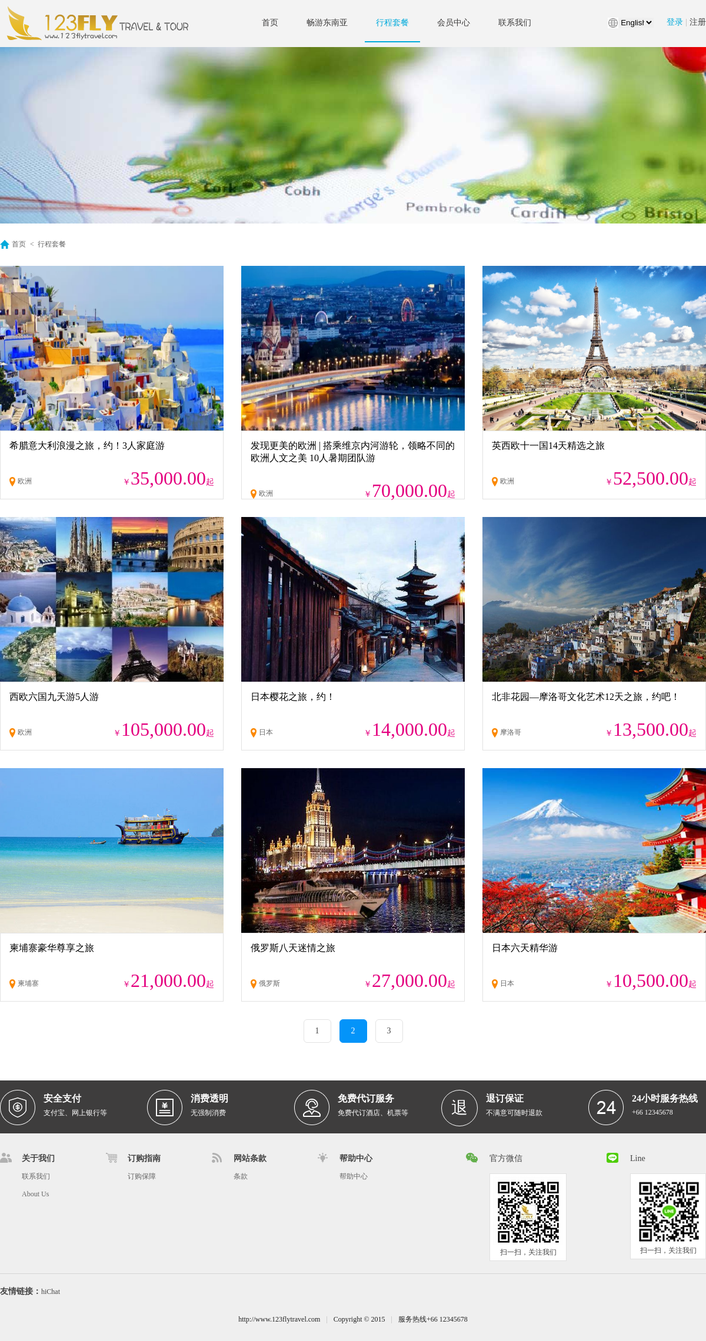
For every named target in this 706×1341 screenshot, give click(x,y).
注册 (698, 22)
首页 (270, 22)
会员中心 (453, 22)
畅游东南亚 (327, 22)
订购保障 (142, 1176)
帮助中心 (353, 1176)
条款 (241, 1176)
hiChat (50, 1291)
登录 (675, 22)
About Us (35, 1194)
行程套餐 (392, 22)
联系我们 (514, 22)
